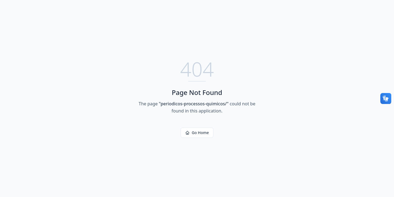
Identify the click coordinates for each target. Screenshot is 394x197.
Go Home (197, 132)
